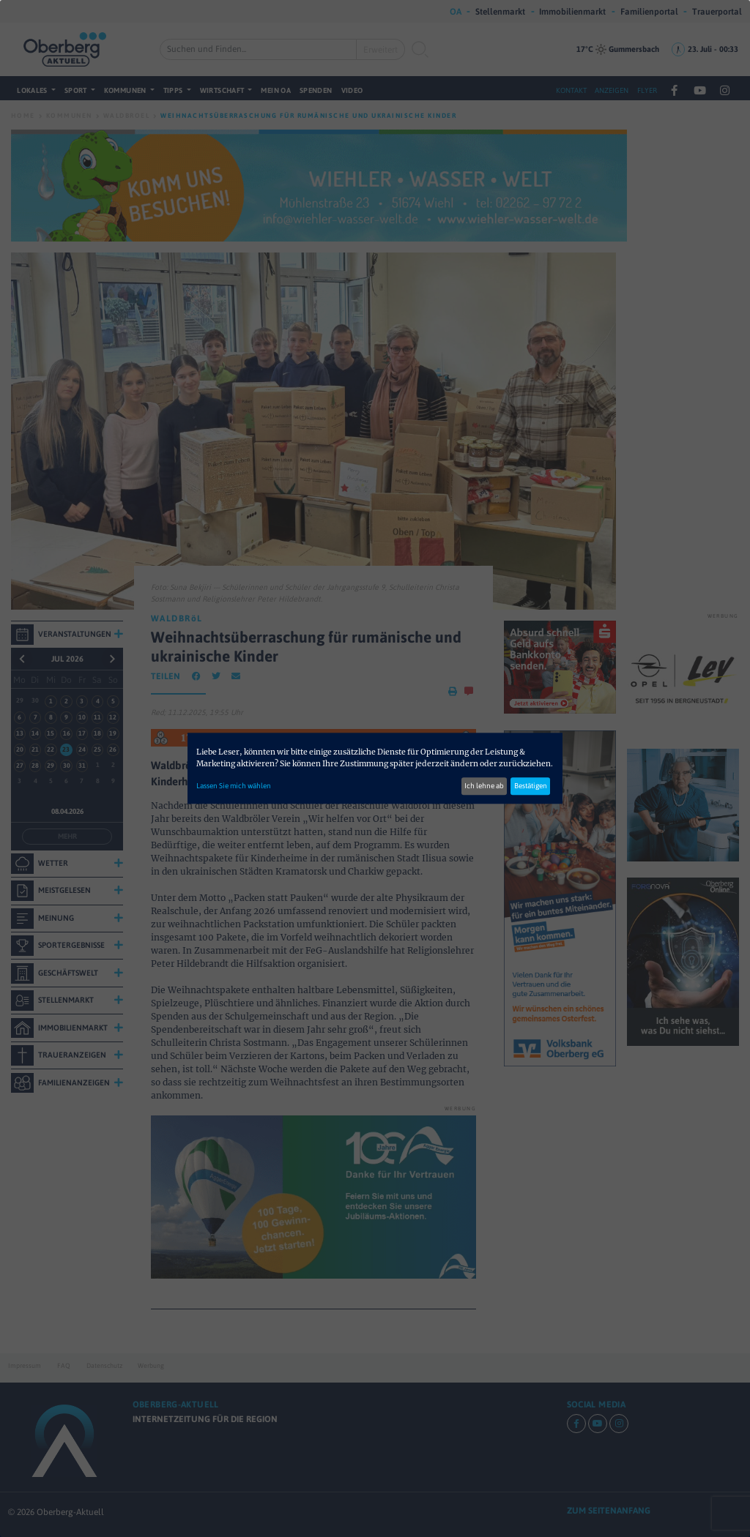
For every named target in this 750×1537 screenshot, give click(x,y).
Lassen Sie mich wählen (233, 786)
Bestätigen (530, 786)
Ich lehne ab (484, 786)
